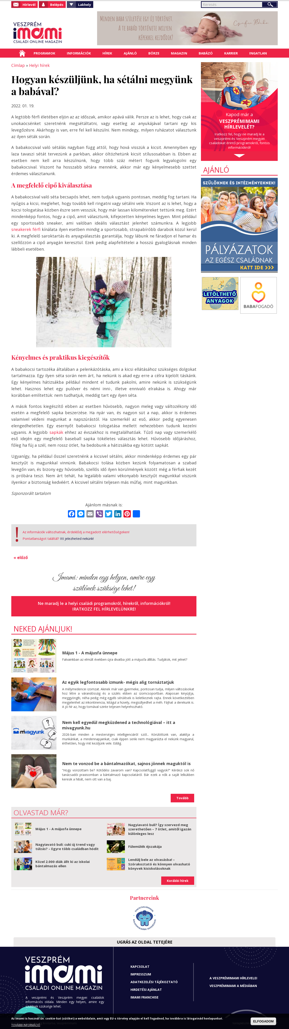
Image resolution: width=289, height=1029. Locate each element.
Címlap (22, 53)
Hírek (107, 53)
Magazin (179, 53)
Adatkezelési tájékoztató (154, 982)
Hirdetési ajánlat (146, 989)
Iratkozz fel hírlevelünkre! (104, 609)
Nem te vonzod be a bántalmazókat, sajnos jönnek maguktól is (126, 763)
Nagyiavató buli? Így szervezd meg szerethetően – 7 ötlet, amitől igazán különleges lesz (159, 829)
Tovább (182, 798)
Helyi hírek (39, 65)
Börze (153, 53)
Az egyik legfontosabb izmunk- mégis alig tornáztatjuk (118, 682)
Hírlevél (29, 4)
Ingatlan (258, 53)
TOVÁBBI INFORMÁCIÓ (25, 1025)
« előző (21, 557)
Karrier (231, 53)
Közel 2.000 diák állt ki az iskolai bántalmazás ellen (62, 863)
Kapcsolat (140, 966)
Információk (79, 53)
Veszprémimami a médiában (233, 986)
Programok (44, 53)
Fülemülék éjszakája (145, 846)
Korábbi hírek (178, 881)
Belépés (56, 4)
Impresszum (141, 974)
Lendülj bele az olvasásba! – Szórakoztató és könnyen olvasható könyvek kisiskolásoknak (159, 864)
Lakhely (84, 4)
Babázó (206, 53)
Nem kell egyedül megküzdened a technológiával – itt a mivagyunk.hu (118, 725)
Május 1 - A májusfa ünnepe (89, 652)
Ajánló (130, 53)
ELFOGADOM (263, 1021)
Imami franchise (144, 997)
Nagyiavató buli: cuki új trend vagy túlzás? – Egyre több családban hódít (67, 846)
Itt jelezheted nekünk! (77, 538)
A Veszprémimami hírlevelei (233, 978)
